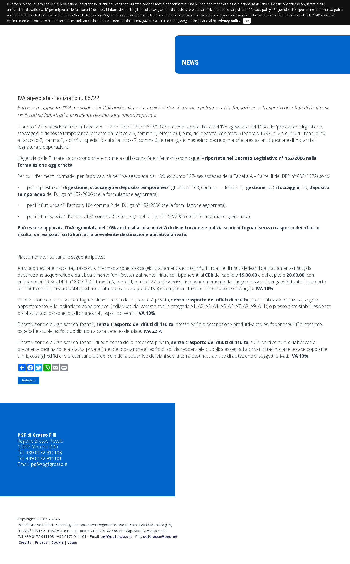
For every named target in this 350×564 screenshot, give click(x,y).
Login (72, 542)
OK (247, 20)
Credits (25, 542)
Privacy (41, 542)
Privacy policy (229, 20)
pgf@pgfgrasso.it (49, 464)
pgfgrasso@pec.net (160, 536)
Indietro (28, 380)
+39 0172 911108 (44, 452)
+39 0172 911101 (44, 458)
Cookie (57, 542)
